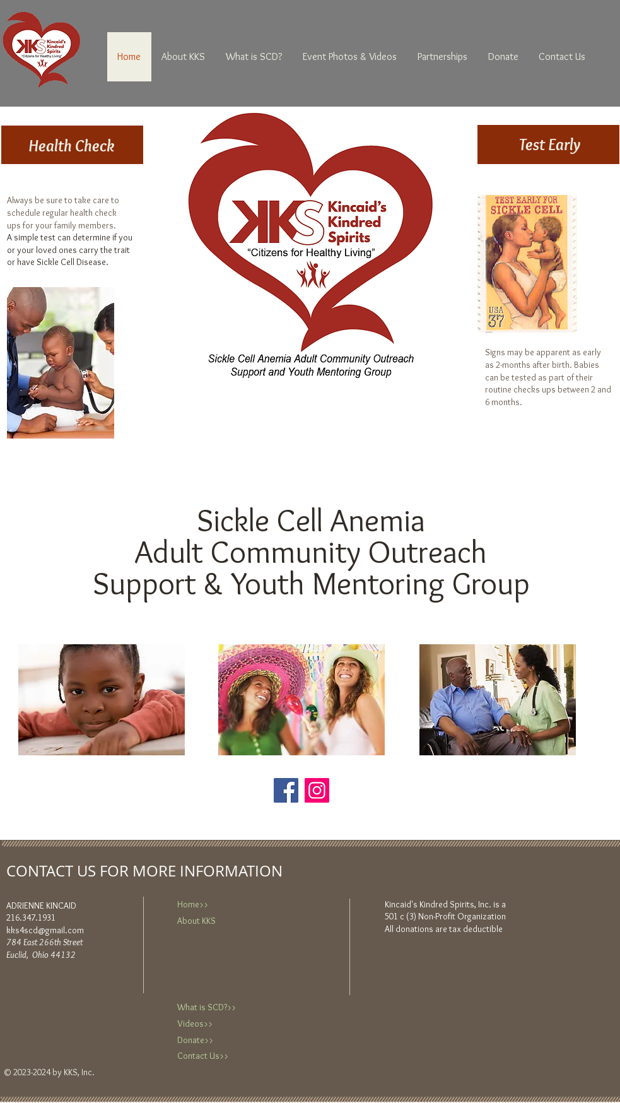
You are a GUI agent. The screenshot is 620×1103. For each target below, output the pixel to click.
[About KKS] (217, 921)
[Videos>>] (217, 1024)
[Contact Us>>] (217, 1056)
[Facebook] (286, 790)
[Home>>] (217, 905)
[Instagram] (317, 790)
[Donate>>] (217, 1040)
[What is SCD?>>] (217, 1008)
